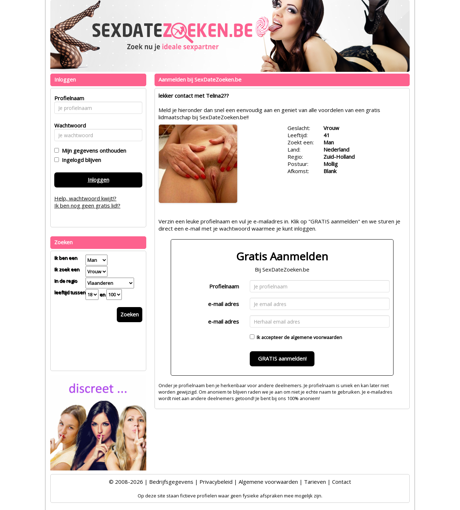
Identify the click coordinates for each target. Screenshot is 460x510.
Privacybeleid (216, 481)
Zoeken (129, 314)
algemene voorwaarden (316, 337)
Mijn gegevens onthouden (92, 150)
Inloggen (98, 179)
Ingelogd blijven (80, 159)
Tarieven (315, 481)
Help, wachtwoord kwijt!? (85, 198)
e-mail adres (223, 303)
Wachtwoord (68, 125)
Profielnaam (224, 286)
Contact (341, 481)
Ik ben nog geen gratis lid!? (87, 205)
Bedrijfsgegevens (171, 481)
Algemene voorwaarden (268, 481)
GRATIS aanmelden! (282, 358)
